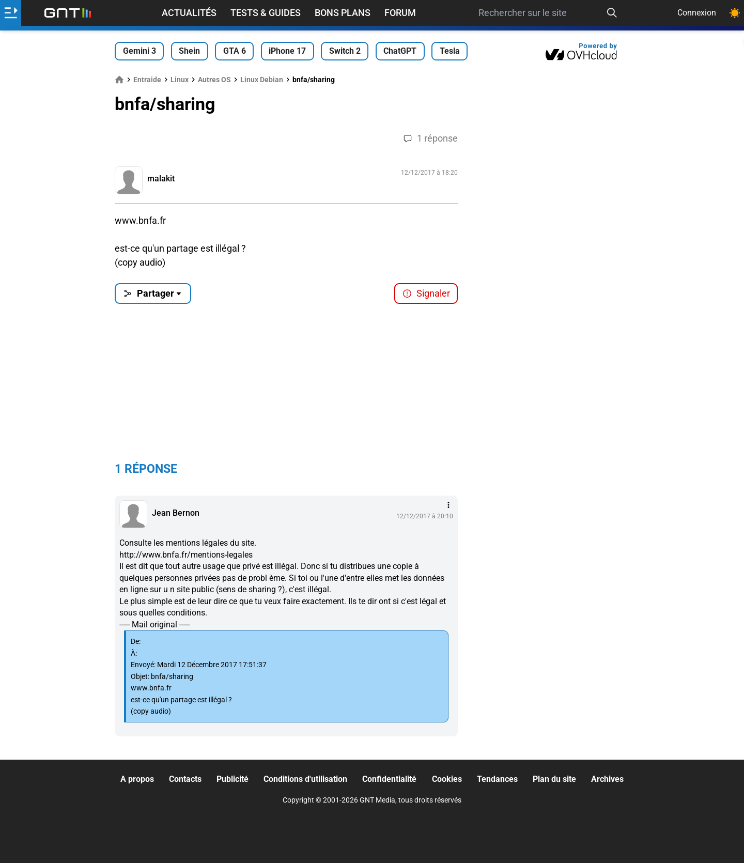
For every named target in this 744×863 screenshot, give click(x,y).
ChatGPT (399, 51)
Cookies (447, 779)
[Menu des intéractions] (448, 505)
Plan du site (554, 779)
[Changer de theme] (734, 13)
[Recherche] (612, 13)
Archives (607, 779)
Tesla (450, 51)
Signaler (426, 293)
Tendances (497, 779)
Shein (189, 51)
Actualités (189, 12)
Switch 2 (345, 51)
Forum (400, 12)
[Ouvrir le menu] (10, 13)
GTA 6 (234, 51)
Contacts (185, 779)
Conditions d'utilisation (305, 779)
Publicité (232, 779)
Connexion (696, 13)
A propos (137, 779)
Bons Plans (342, 12)
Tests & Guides (265, 12)
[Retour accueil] (67, 13)
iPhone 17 (287, 51)
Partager (153, 293)
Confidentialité (389, 779)
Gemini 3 (139, 51)
